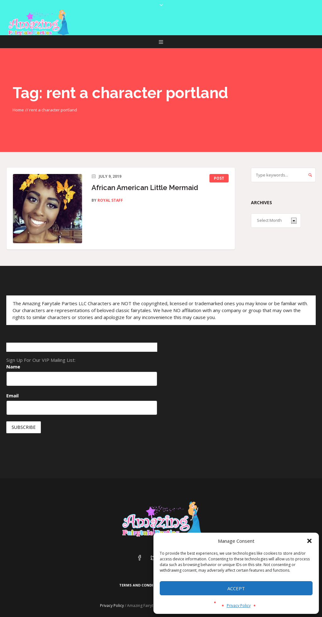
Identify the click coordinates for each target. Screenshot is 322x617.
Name (13, 366)
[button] (309, 541)
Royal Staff (110, 200)
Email (12, 395)
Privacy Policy (239, 605)
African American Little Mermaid (145, 187)
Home (18, 110)
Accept (236, 588)
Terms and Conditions (142, 585)
